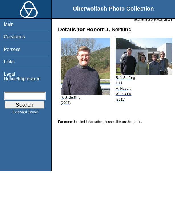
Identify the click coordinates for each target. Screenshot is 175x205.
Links (9, 61)
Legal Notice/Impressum (22, 76)
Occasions (14, 36)
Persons (12, 49)
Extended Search (26, 113)
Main (9, 24)
